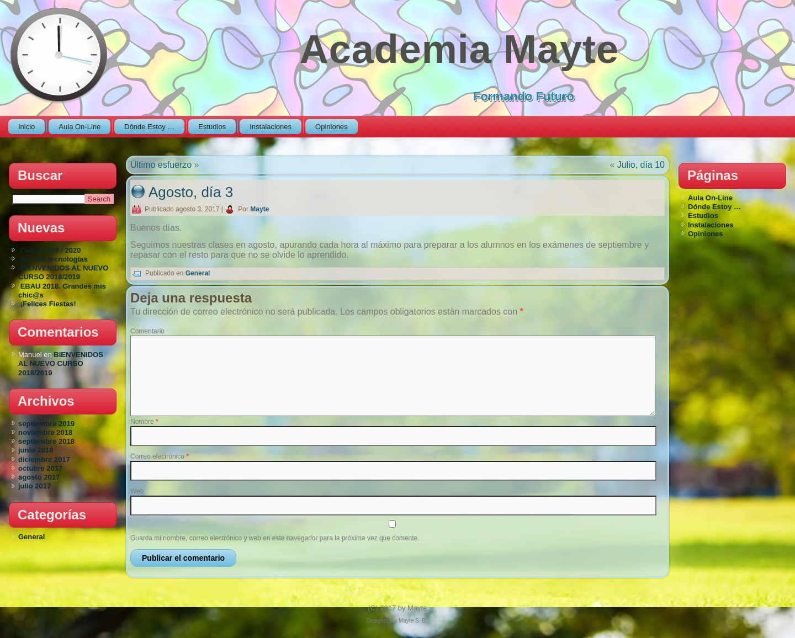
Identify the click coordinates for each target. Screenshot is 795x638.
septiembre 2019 (46, 423)
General (31, 537)
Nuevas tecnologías (54, 259)
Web (137, 491)
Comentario (147, 331)
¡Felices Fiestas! (48, 304)
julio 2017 (34, 486)
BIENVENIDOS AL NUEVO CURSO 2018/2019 (63, 272)
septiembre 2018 (46, 441)
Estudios (212, 127)
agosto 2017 (39, 477)
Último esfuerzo (161, 164)
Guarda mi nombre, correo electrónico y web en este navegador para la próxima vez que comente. (275, 538)
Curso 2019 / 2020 (50, 250)
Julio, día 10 (641, 164)
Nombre (144, 422)
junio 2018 (36, 450)
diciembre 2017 (44, 459)
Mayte (259, 209)
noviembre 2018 (45, 432)
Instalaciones (271, 127)
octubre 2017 (40, 468)
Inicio (26, 127)
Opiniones (331, 127)
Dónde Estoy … (149, 127)
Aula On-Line (79, 127)
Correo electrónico (159, 456)
